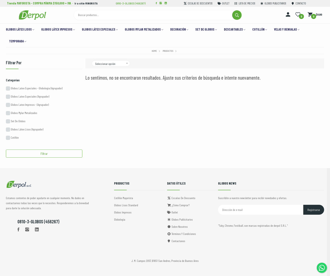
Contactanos (176, 241)
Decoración (179, 29)
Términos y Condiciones (181, 234)
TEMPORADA (17, 41)
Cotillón (259, 29)
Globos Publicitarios (180, 219)
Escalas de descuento (181, 198)
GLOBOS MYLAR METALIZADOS (144, 29)
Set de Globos (206, 29)
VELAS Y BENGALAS (286, 29)
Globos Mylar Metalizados (21, 113)
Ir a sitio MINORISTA (87, 3)
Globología (119, 219)
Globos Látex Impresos (58, 29)
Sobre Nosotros (177, 226)
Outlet (172, 212)
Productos (168, 50)
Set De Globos (15, 121)
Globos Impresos (123, 212)
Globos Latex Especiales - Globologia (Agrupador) (34, 88)
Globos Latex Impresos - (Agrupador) (27, 105)
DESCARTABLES (234, 29)
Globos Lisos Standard (126, 205)
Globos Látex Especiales (100, 29)
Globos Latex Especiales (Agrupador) (27, 97)
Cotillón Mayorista (123, 198)
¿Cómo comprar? (178, 205)
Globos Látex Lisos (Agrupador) (24, 129)
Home (154, 50)
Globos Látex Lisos (20, 29)
